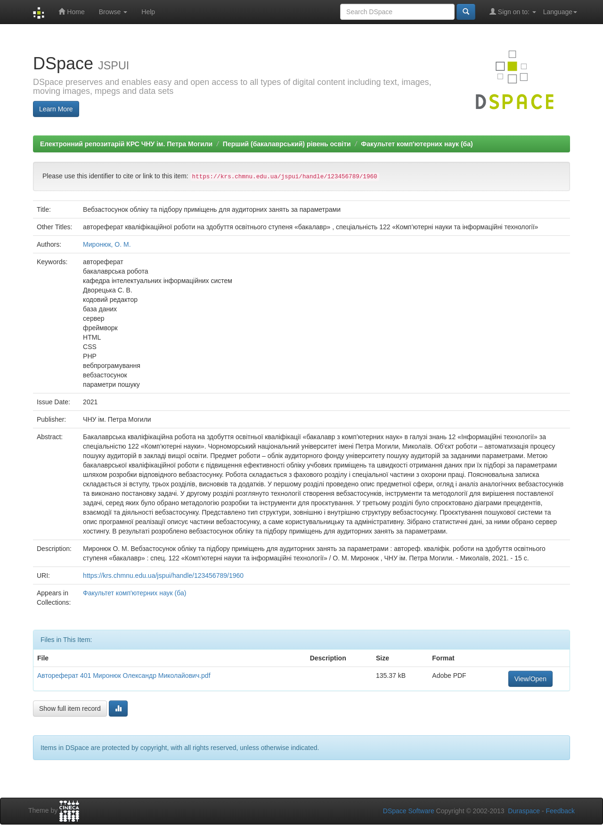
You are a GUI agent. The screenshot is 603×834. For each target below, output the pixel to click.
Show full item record (70, 708)
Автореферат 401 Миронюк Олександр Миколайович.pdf (124, 675)
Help (148, 12)
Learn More (56, 109)
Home (71, 12)
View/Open (530, 679)
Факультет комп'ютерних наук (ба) (417, 144)
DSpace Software (408, 811)
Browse (113, 12)
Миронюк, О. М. (106, 244)
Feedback (560, 811)
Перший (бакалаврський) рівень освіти (287, 144)
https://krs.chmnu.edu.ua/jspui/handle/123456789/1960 (163, 575)
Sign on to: (512, 12)
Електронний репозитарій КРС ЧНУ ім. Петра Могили (126, 144)
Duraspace (524, 811)
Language (560, 12)
